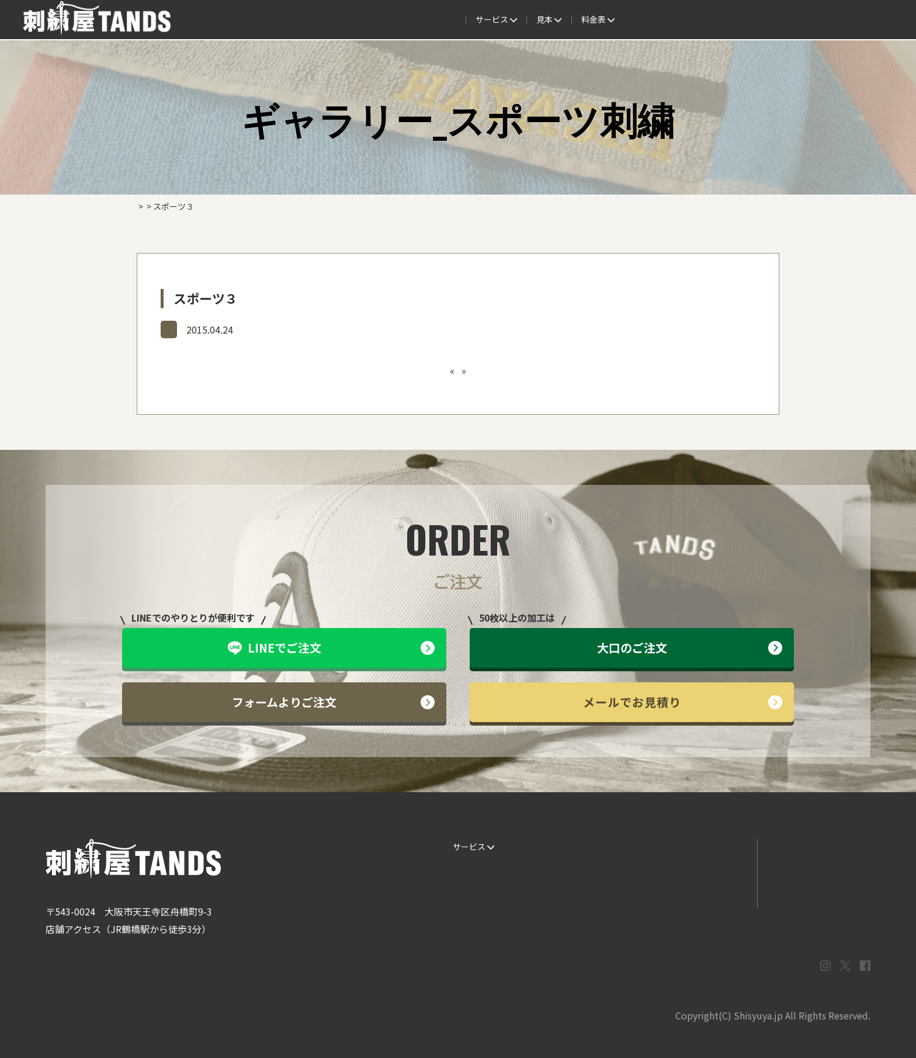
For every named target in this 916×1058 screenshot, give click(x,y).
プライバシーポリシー (814, 894)
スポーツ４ (482, 370)
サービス (288, 20)
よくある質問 (518, 20)
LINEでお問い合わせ (810, 846)
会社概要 (701, 20)
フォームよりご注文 (333, 701)
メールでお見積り (683, 701)
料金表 (579, 20)
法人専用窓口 (761, 20)
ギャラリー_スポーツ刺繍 (217, 329)
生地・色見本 (587, 846)
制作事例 (458, 20)
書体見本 (465, 894)
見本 (409, 20)
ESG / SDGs (470, 917)
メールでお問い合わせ (814, 870)
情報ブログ (692, 870)
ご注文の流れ (352, 20)
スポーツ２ (433, 370)
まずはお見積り (700, 894)
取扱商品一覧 (640, 20)
